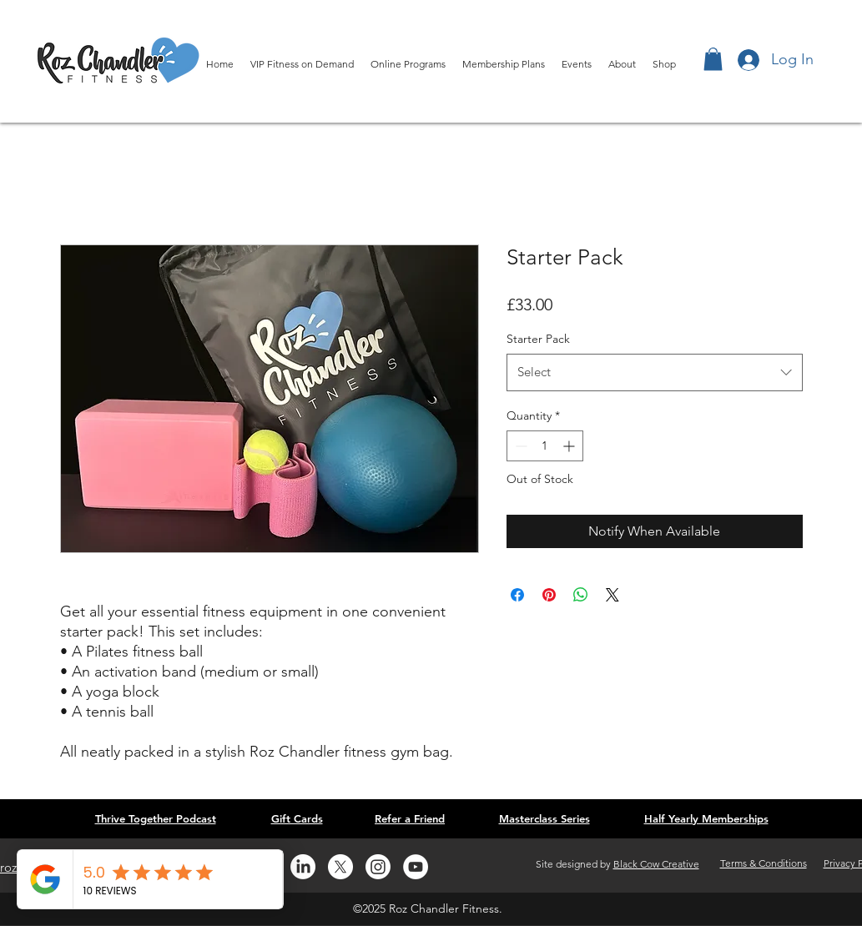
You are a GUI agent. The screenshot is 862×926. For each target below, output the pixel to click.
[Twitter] (340, 866)
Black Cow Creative (656, 864)
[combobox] (655, 372)
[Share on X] (612, 595)
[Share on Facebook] (517, 595)
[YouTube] (415, 866)
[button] (713, 59)
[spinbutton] (545, 445)
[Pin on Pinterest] (549, 595)
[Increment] (570, 445)
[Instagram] (378, 866)
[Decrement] (519, 445)
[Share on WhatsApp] (581, 595)
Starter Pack (538, 338)
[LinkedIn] (302, 866)
